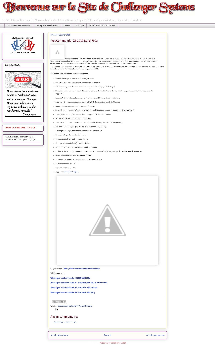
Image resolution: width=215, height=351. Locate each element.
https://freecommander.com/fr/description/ (82, 269)
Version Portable (85, 306)
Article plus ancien (155, 335)
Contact (67, 26)
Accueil (107, 335)
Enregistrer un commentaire (65, 322)
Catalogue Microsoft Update (47, 26)
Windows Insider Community (18, 26)
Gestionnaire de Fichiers (68, 306)
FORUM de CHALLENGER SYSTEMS (102, 26)
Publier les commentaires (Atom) (113, 343)
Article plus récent (59, 335)
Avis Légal (80, 26)
